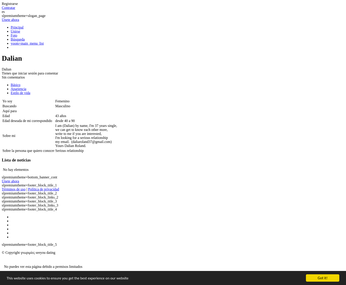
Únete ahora (10, 20)
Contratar (8, 8)
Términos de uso (14, 189)
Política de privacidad (43, 189)
